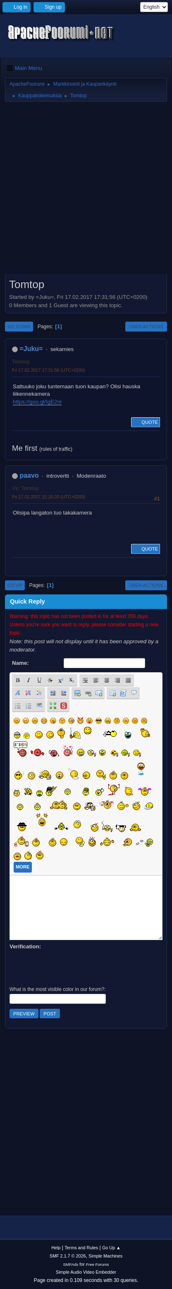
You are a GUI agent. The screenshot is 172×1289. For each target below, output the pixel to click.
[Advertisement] (86, 191)
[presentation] (72, 967)
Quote (145, 422)
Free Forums (97, 1264)
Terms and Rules (81, 1247)
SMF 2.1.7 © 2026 (68, 1255)
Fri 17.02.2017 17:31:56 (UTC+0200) (48, 370)
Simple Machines (105, 1255)
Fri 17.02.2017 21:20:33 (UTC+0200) (48, 496)
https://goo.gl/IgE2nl (37, 402)
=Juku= (31, 348)
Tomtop (21, 362)
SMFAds (71, 1264)
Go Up (14, 585)
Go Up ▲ (111, 1247)
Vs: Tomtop (25, 488)
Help (55, 1247)
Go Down (19, 326)
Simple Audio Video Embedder (86, 1272)
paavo (28, 475)
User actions (146, 326)
